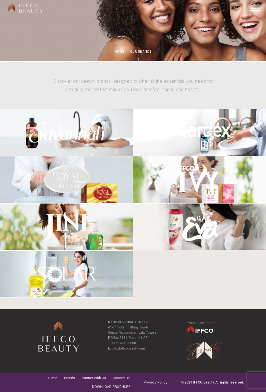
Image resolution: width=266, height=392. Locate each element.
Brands (69, 378)
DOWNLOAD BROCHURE (111, 387)
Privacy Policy (155, 382)
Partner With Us (94, 378)
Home (52, 378)
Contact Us (121, 378)
